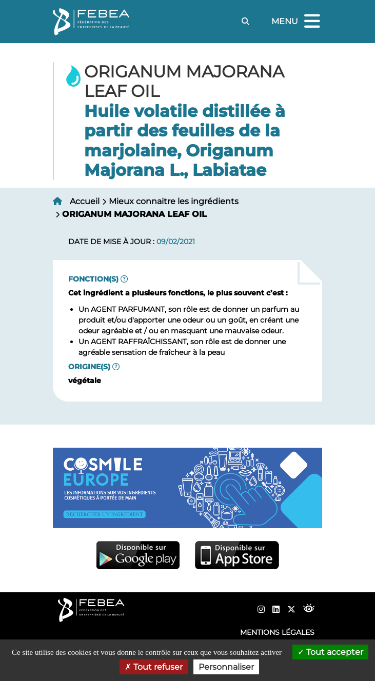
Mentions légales (277, 632)
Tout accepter (330, 652)
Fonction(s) (93, 279)
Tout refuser (154, 667)
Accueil (85, 201)
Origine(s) (89, 366)
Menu (297, 21)
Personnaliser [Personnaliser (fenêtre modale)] (226, 667)
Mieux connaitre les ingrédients (174, 201)
